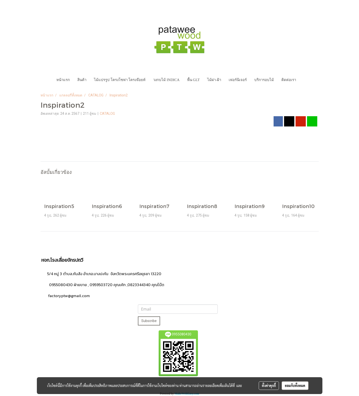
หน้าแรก (63, 80)
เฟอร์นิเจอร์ (238, 80)
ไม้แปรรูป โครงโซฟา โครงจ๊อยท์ (120, 80)
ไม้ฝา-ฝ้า (214, 80)
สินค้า (81, 80)
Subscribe (149, 321)
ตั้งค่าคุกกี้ (269, 385)
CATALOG (107, 113)
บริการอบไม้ (264, 80)
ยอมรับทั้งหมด (295, 385)
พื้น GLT (193, 80)
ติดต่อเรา (288, 80)
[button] (304, 80)
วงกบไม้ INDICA (166, 80)
